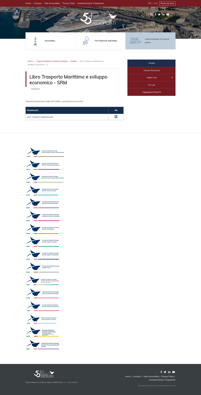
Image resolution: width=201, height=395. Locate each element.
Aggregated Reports (151, 92)
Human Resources (152, 70)
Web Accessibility (52, 3)
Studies (73, 61)
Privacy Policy (69, 3)
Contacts (38, 3)
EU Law (151, 85)
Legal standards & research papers (52, 61)
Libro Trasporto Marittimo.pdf (40, 117)
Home (28, 3)
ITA (149, 3)
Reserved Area (167, 3)
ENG (156, 3)
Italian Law (152, 77)
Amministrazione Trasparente (90, 3)
